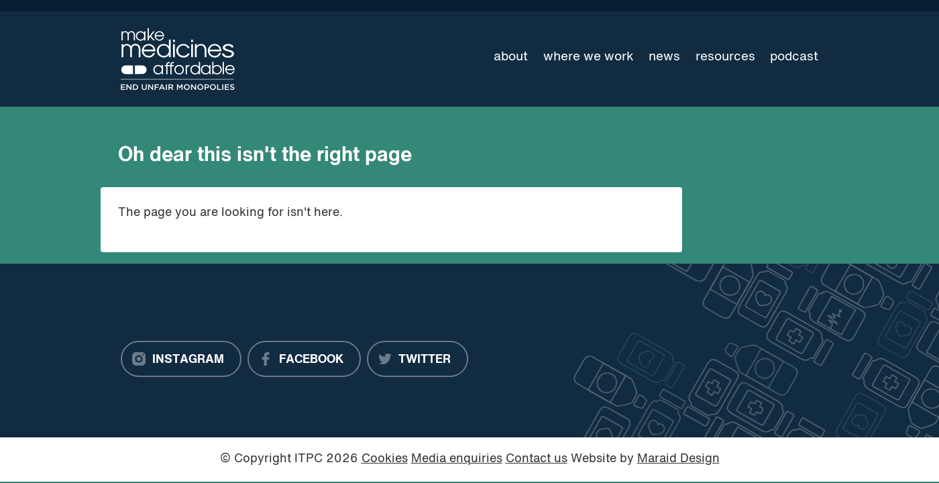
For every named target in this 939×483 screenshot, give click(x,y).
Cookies (385, 459)
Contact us (536, 459)
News (664, 57)
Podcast (794, 57)
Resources (725, 57)
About (511, 57)
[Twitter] (417, 359)
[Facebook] (304, 359)
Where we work (588, 57)
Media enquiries (456, 459)
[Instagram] (181, 359)
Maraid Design (678, 459)
